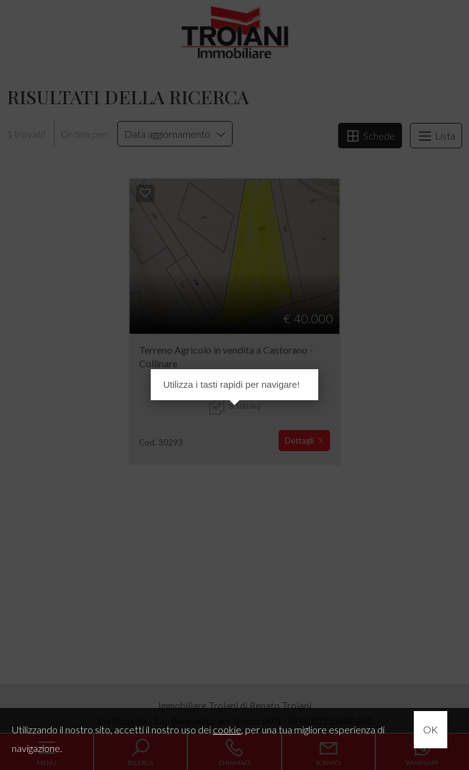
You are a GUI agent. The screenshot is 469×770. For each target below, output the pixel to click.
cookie (227, 729)
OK (430, 729)
